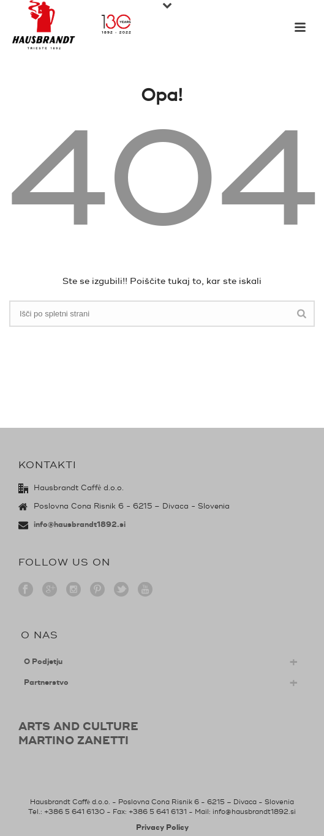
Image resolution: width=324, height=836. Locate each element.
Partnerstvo (46, 682)
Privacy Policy (162, 827)
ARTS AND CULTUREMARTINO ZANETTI (78, 734)
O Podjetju (43, 661)
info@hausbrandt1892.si (80, 524)
